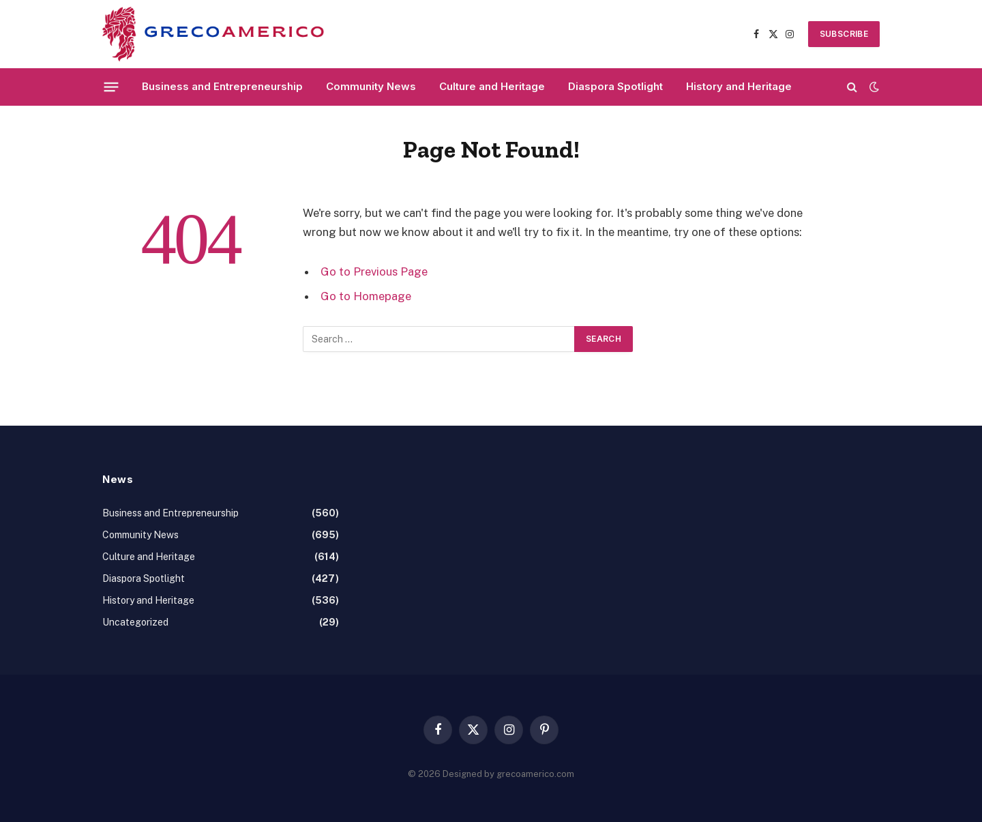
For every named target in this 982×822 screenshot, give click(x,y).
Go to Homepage (366, 296)
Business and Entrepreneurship (222, 86)
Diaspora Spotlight (615, 86)
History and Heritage (739, 86)
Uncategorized (135, 622)
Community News (371, 86)
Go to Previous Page (374, 271)
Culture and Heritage (492, 86)
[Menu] (111, 86)
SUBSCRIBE (844, 34)
